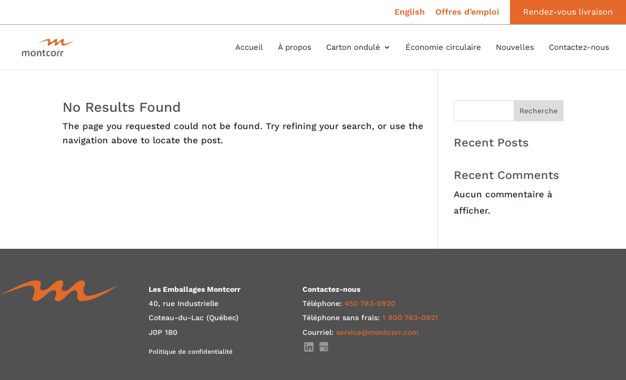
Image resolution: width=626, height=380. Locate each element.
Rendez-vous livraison (568, 12)
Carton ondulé (353, 48)
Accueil (249, 48)
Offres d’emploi (467, 12)
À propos (294, 48)
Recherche (538, 111)
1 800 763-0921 (410, 317)
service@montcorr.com (377, 332)
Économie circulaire (443, 48)
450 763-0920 (370, 303)
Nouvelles (515, 48)
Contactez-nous (579, 48)
